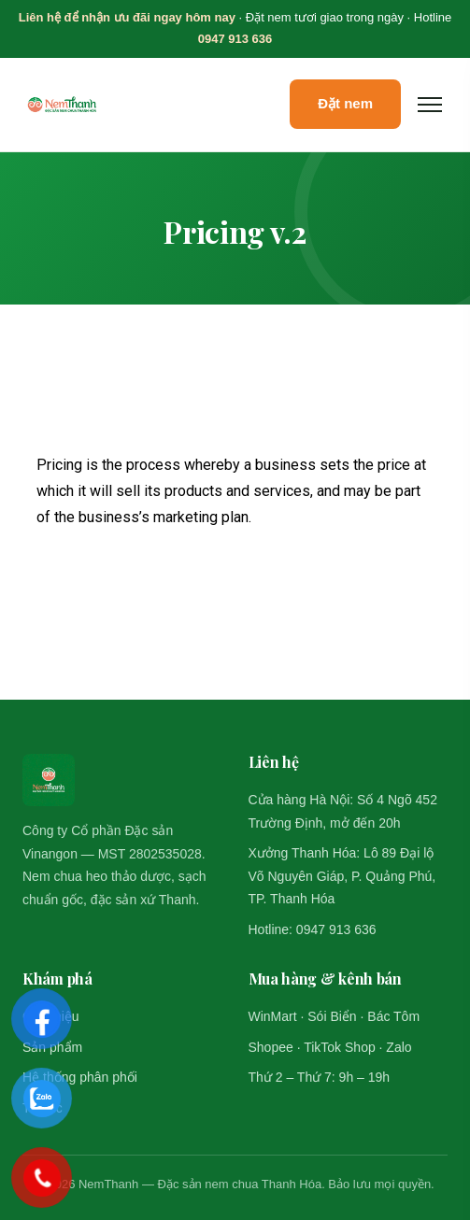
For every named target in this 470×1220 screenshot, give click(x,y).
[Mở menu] (430, 105)
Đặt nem (345, 103)
